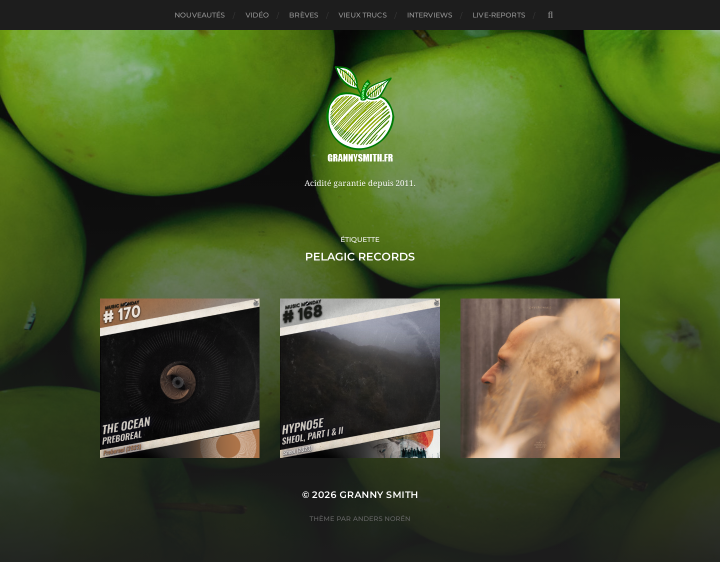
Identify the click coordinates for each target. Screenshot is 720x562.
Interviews (429, 15)
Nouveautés (199, 15)
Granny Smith (379, 494)
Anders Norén (381, 518)
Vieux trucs (362, 15)
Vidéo (258, 15)
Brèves (303, 15)
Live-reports (499, 15)
